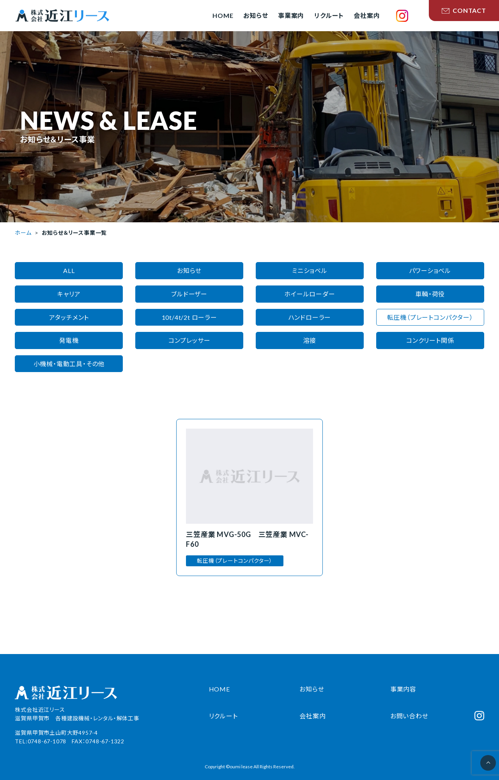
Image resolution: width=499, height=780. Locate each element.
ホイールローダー (309, 294)
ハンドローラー (309, 317)
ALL (68, 270)
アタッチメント (69, 317)
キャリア (68, 294)
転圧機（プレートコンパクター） (430, 317)
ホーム (23, 232)
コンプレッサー (189, 340)
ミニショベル (309, 270)
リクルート (223, 716)
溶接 (310, 340)
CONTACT (464, 10)
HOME (219, 689)
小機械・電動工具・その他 (69, 363)
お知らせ (189, 270)
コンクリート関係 (430, 340)
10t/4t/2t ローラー (189, 317)
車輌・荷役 (430, 294)
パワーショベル (430, 270)
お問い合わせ (409, 716)
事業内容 (403, 689)
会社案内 (312, 716)
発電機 (69, 340)
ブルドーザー (189, 294)
